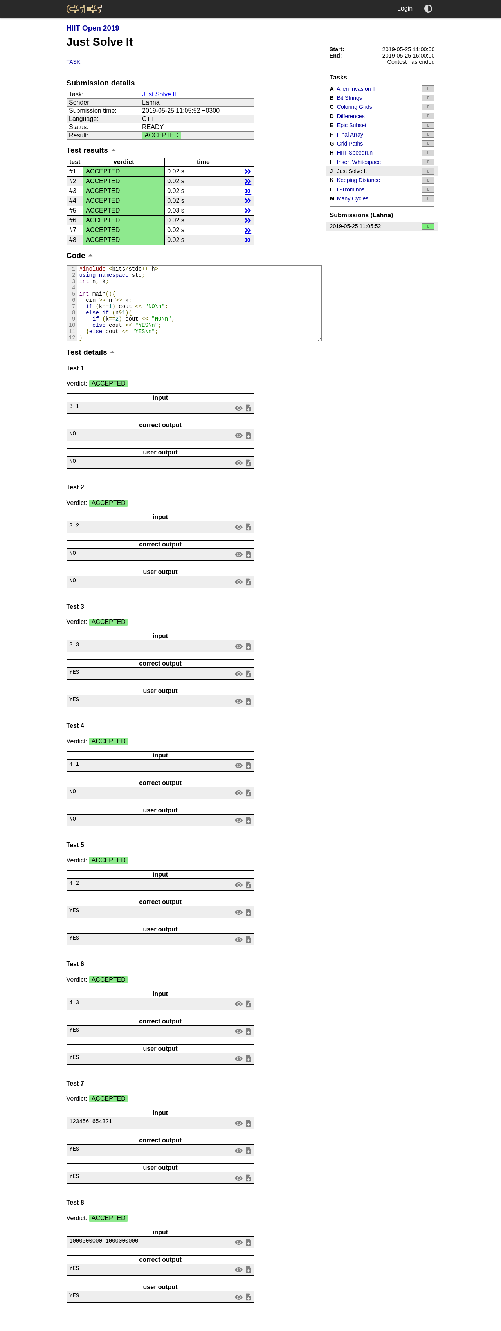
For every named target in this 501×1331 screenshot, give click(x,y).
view (238, 422)
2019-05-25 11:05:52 (382, 226)
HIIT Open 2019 (93, 28)
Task (74, 62)
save (248, 422)
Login (405, 8)
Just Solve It (159, 94)
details (248, 171)
